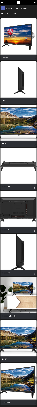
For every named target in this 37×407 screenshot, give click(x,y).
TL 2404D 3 (5, 230)
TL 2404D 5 (5, 273)
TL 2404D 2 (5, 402)
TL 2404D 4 (5, 187)
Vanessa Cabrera (13, 8)
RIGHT (3, 100)
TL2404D (24, 8)
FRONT (4, 144)
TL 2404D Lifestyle (8, 316)
